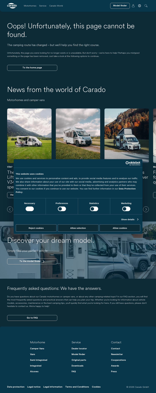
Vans (32, 354)
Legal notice (34, 387)
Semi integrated (38, 360)
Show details (128, 219)
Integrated (35, 366)
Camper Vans (37, 349)
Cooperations (118, 360)
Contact (115, 349)
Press (114, 372)
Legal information (52, 387)
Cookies (96, 387)
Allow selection (78, 228)
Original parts (79, 360)
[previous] (10, 209)
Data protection (15, 387)
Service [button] (42, 5)
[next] (146, 209)
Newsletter (117, 354)
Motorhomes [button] (30, 5)
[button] (139, 6)
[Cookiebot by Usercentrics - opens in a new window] (127, 163)
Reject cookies (36, 228)
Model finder (78, 354)
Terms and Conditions (77, 387)
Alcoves (34, 372)
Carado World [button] (56, 5)
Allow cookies (120, 228)
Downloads (77, 366)
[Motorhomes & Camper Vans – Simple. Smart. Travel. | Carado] (12, 5)
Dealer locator (79, 349)
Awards (115, 366)
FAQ (74, 372)
